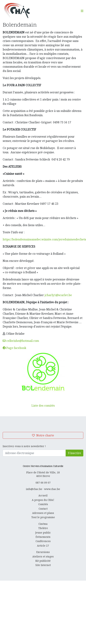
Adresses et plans (43, 513)
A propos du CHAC (43, 500)
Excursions (43, 552)
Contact (43, 508)
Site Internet (43, 565)
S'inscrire (74, 453)
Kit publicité (43, 560)
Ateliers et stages (43, 556)
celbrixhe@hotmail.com (21, 341)
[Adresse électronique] (34, 453)
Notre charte (43, 435)
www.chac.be (52, 489)
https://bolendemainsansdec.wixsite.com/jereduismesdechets (44, 239)
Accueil (43, 495)
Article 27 (43, 545)
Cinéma (43, 523)
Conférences (43, 541)
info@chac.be (34, 489)
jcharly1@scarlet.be (58, 295)
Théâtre (43, 528)
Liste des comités (43, 405)
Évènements (43, 537)
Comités (43, 504)
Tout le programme (43, 517)
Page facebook (14, 348)
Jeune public (43, 532)
